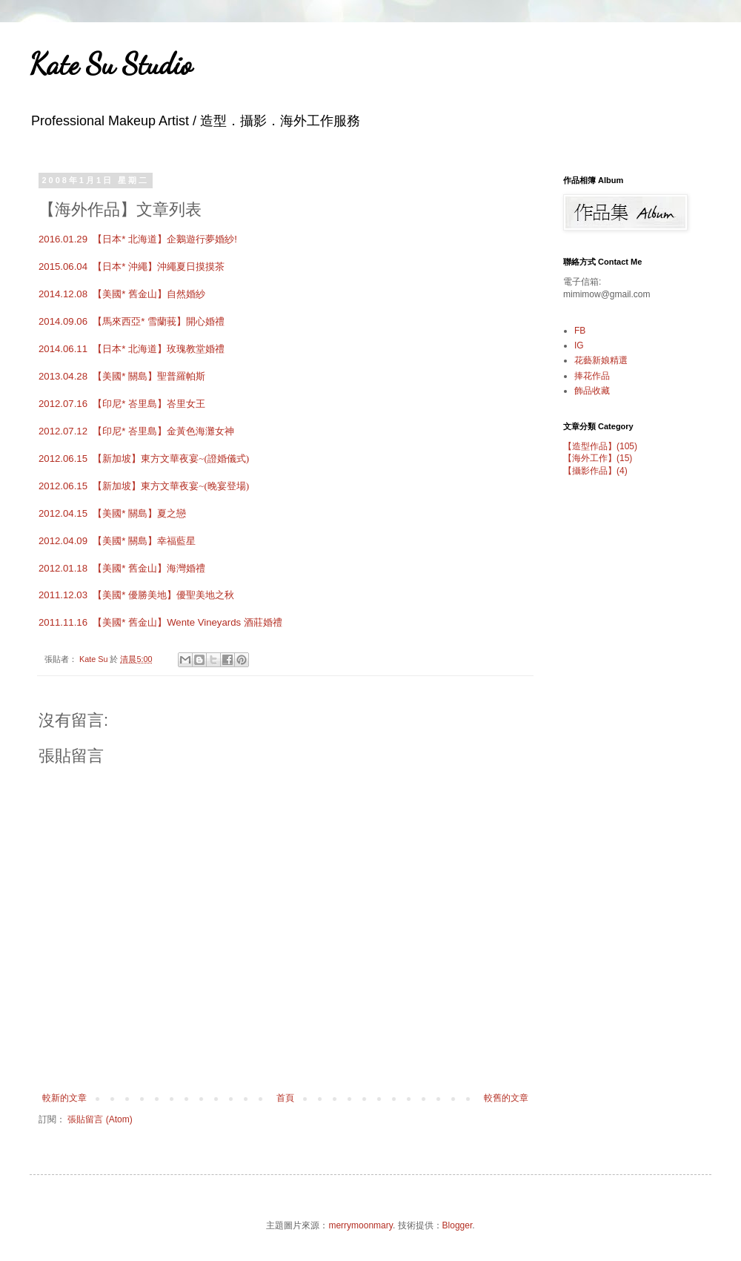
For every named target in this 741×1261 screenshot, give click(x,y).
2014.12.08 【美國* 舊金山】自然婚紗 (122, 293)
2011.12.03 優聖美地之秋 (136, 594)
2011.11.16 (160, 622)
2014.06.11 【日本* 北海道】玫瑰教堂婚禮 (132, 348)
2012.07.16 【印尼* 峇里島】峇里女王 (122, 403)
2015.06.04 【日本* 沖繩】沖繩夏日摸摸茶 (132, 266)
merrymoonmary (360, 1225)
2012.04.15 (112, 513)
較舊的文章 (506, 1098)
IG (579, 345)
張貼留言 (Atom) (99, 1119)
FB (579, 330)
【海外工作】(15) (597, 458)
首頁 (285, 1098)
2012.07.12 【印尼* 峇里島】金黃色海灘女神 (136, 431)
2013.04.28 (122, 376)
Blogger (457, 1225)
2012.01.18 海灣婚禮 (122, 568)
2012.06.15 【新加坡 (144, 458)
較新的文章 (64, 1098)
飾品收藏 (592, 390)
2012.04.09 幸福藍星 (117, 540)
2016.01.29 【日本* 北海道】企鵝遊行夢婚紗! (138, 239)
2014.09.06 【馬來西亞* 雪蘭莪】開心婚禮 (132, 321)
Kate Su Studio (111, 64)
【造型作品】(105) (600, 446)
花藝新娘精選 (601, 360)
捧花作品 (592, 376)
